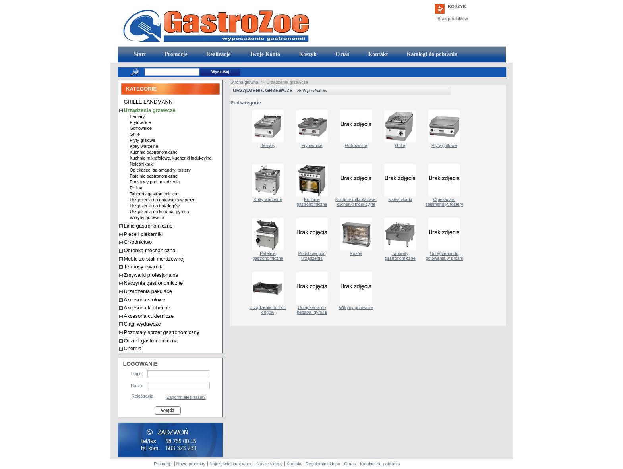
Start (139, 54)
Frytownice (140, 122)
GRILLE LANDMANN (148, 102)
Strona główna (244, 82)
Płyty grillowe (142, 140)
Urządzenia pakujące (148, 291)
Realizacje (218, 54)
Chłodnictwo (138, 242)
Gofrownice (141, 128)
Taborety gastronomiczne (154, 193)
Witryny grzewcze (147, 217)
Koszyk (457, 6)
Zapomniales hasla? (185, 397)
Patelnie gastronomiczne (154, 176)
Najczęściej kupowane (231, 463)
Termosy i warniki (144, 267)
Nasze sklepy (269, 463)
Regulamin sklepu (323, 463)
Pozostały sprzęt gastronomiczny (161, 332)
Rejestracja (142, 396)
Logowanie (140, 364)
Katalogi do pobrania (431, 54)
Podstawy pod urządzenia (155, 181)
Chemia (133, 348)
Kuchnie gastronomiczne (154, 152)
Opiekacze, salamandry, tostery (160, 170)
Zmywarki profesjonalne (151, 275)
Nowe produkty (190, 463)
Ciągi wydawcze (142, 324)
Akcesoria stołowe (145, 300)
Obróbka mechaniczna (150, 250)
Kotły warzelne (144, 146)
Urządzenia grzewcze (150, 110)
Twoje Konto (264, 54)
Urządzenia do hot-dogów (155, 205)
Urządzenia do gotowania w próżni (163, 199)
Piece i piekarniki (143, 234)
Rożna (136, 187)
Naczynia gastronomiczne (153, 283)
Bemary (137, 116)
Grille (135, 134)
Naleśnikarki (142, 164)
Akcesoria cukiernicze (149, 316)
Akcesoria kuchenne (147, 308)
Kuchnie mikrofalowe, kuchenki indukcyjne (171, 158)
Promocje (175, 54)
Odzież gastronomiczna (151, 341)
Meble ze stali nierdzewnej (154, 259)
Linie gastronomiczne (148, 226)
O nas (341, 54)
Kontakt (377, 54)
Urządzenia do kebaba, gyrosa (159, 211)
